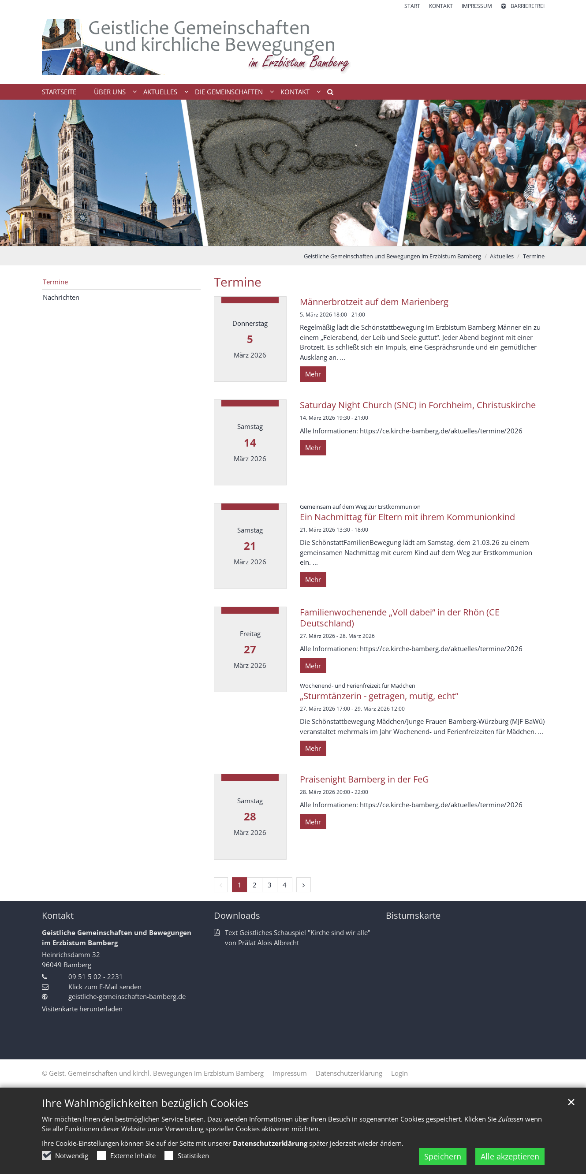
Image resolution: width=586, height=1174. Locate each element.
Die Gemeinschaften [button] (229, 91)
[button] (327, 93)
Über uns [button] (110, 91)
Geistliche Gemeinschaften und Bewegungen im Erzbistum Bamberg (392, 256)
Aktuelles (502, 256)
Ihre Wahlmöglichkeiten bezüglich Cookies (145, 1103)
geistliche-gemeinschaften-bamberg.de (127, 996)
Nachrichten (61, 297)
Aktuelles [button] (160, 91)
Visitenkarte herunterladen (82, 1008)
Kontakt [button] (295, 91)
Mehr (313, 373)
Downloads (237, 915)
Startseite (59, 91)
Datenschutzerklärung (270, 1143)
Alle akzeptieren (510, 1156)
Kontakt (58, 915)
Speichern (442, 1156)
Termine (534, 256)
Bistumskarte (413, 915)
